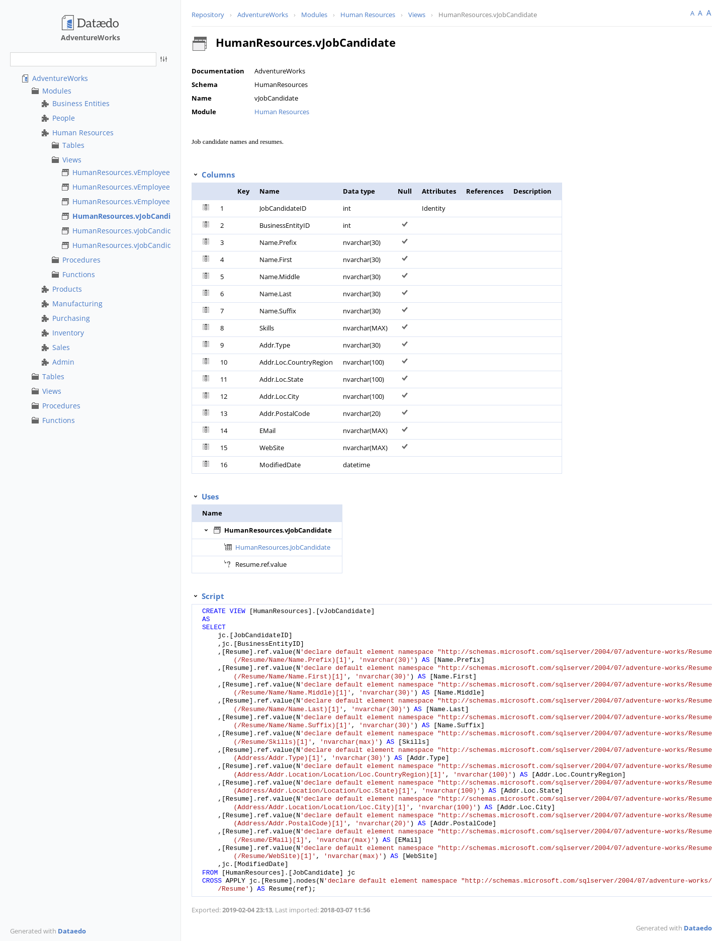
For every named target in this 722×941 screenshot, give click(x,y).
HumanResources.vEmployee (121, 172)
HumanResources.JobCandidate (282, 547)
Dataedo (72, 930)
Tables (73, 145)
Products (67, 289)
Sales (61, 347)
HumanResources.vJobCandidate (129, 216)
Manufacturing (77, 303)
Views (71, 159)
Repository (208, 14)
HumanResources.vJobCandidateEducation (144, 230)
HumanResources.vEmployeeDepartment (141, 187)
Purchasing (71, 318)
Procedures (81, 260)
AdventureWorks (60, 78)
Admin (63, 362)
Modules (56, 91)
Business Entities (81, 103)
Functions (78, 274)
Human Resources (83, 132)
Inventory (68, 332)
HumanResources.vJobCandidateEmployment (148, 245)
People (63, 118)
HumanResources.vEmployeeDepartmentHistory (153, 201)
